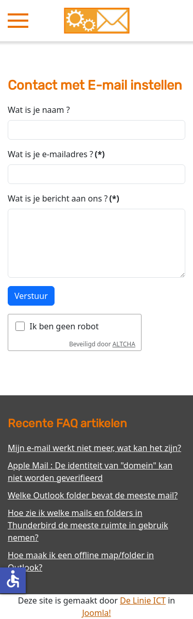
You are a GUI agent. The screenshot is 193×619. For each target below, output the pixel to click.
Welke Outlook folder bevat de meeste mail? (93, 495)
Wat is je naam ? (39, 109)
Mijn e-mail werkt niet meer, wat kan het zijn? (94, 448)
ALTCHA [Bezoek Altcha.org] (124, 344)
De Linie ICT (143, 600)
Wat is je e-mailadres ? (56, 154)
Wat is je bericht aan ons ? (63, 198)
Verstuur (31, 296)
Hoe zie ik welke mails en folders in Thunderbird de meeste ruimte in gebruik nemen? (88, 525)
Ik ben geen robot (64, 326)
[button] (18, 20)
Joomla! (96, 612)
